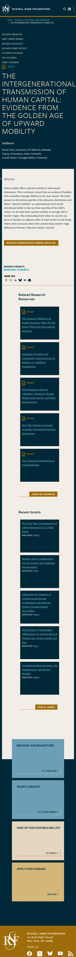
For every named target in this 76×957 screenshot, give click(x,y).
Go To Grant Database (47, 812)
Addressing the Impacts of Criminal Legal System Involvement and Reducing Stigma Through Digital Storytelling (36, 602)
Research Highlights (12, 43)
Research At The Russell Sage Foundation (32, 20)
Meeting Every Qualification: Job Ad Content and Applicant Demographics (38, 563)
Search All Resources (43, 494)
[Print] (29, 280)
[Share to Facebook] (6, 280)
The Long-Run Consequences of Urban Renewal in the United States (39, 527)
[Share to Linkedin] (15, 280)
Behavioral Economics (16, 269)
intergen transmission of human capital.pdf (31, 243)
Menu (67, 9)
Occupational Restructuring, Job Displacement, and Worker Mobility (39, 669)
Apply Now (51, 894)
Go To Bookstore (49, 771)
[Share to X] (11, 280)
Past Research (9, 57)
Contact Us (32, 946)
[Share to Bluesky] (20, 280)
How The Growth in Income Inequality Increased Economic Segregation (39, 429)
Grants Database (10, 62)
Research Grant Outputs (14, 48)
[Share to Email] (24, 280)
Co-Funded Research (12, 53)
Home (9, 20)
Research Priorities (12, 34)
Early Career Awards (13, 39)
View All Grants (46, 707)
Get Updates (51, 853)
